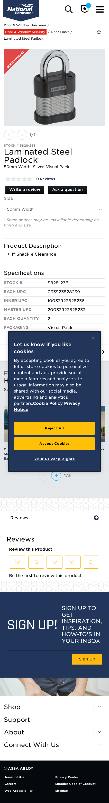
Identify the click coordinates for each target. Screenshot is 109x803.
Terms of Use (14, 777)
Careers (10, 784)
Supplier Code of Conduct (75, 784)
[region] (54, 401)
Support (17, 720)
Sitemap (61, 791)
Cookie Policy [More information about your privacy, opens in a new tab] (48, 403)
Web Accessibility (19, 791)
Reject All (54, 428)
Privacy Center (66, 777)
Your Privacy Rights (54, 459)
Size (8, 198)
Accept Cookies (54, 444)
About (14, 732)
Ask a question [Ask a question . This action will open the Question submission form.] (67, 189)
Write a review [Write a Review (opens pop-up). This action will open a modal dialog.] (24, 189)
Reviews (19, 517)
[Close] (93, 338)
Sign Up (87, 659)
